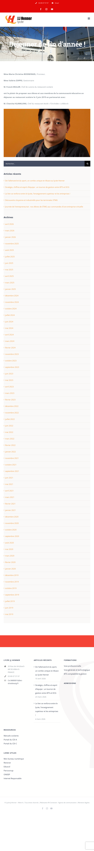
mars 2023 (9, 393)
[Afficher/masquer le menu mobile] (89, 18)
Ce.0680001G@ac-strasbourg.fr (15, 682)
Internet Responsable (12, 778)
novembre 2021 (12, 458)
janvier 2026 (10, 237)
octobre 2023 (11, 360)
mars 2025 (9, 282)
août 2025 (9, 250)
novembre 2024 (12, 302)
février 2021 (10, 503)
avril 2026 (9, 224)
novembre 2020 (12, 523)
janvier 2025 (10, 289)
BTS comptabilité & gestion (75, 674)
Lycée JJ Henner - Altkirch (14, 803)
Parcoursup (8, 770)
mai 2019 (9, 614)
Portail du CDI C (10, 743)
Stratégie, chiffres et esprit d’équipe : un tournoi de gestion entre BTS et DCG (37, 187)
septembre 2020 (12, 536)
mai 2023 (9, 380)
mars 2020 (9, 555)
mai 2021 (9, 484)
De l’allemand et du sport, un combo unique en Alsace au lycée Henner (35, 180)
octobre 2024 (11, 308)
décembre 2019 (11, 575)
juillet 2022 (10, 419)
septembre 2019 (12, 594)
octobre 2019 (11, 588)
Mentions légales (84, 803)
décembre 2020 (11, 516)
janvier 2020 (10, 568)
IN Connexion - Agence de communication (62, 803)
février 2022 (10, 445)
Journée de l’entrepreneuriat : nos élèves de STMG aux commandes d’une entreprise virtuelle (44, 206)
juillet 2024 (10, 315)
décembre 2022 (11, 406)
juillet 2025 (10, 256)
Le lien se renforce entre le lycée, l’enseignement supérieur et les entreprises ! (37, 193)
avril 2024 (9, 334)
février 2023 (10, 399)
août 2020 (9, 542)
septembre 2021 (12, 471)
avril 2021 (9, 490)
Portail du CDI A (10, 739)
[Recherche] (87, 163)
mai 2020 (9, 549)
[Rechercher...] (44, 163)
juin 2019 (9, 607)
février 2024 (10, 347)
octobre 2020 (11, 529)
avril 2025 (9, 276)
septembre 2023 (12, 367)
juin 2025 (9, 263)
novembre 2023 (12, 354)
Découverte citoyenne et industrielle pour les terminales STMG (31, 200)
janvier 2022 (10, 451)
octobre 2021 (11, 464)
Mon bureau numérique (14, 759)
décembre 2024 (11, 295)
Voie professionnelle (72, 666)
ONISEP (7, 774)
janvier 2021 (10, 510)
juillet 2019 (10, 601)
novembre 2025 (12, 243)
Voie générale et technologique (77, 670)
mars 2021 (9, 497)
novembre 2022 (12, 412)
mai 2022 (9, 432)
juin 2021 (9, 477)
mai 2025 (9, 269)
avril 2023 (9, 386)
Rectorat (7, 762)
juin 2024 (9, 321)
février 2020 (10, 562)
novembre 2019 (12, 581)
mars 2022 (9, 438)
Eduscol (7, 766)
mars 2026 (9, 230)
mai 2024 (9, 328)
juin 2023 (9, 373)
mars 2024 (9, 341)
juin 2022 (9, 425)
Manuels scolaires (11, 735)
